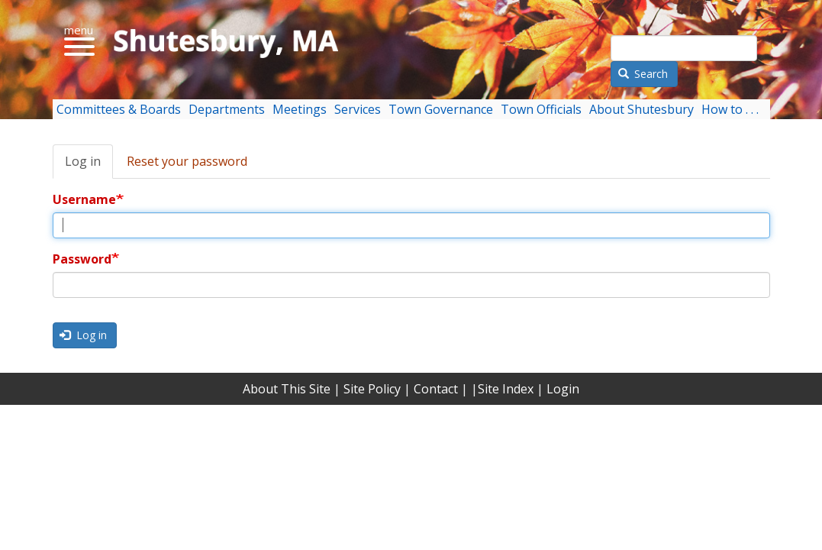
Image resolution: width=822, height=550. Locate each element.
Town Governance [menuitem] (440, 109)
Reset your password (187, 161)
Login (562, 388)
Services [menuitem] (357, 109)
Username (84, 199)
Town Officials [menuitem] (541, 109)
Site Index (505, 388)
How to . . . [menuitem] (730, 109)
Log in (83, 161)
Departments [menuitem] (227, 109)
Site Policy (372, 388)
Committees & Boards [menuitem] (118, 109)
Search (643, 73)
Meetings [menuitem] (299, 109)
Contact (436, 388)
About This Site (286, 388)
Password (82, 259)
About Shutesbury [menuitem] (641, 109)
